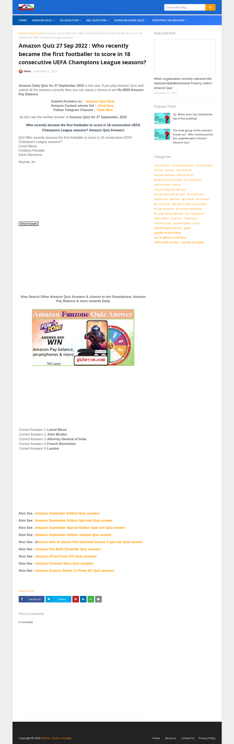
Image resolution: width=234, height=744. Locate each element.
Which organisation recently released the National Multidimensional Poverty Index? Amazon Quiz (183, 83)
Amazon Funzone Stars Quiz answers (64, 563)
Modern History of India (168, 180)
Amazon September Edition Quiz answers (67, 513)
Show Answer (28, 223)
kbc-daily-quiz (162, 204)
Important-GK (184, 170)
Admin (27, 71)
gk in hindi (188, 199)
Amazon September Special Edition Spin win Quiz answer (80, 527)
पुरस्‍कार (187, 228)
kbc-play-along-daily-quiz (168, 213)
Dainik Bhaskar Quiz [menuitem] (129, 20)
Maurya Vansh (185, 175)
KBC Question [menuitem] (96, 20)
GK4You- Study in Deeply (56, 738)
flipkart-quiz (161, 199)
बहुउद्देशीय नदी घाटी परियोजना (167, 233)
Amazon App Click (100, 101)
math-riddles (161, 218)
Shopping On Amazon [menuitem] (168, 20)
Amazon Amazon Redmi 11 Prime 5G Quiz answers (74, 570)
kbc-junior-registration (189, 208)
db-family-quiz (195, 194)
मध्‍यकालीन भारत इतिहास (192, 242)
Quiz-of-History (193, 180)
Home (22, 33)
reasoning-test (182, 223)
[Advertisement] (83, 192)
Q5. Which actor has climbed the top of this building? (192, 116)
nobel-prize (191, 218)
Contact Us (188, 738)
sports (196, 223)
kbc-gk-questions (164, 208)
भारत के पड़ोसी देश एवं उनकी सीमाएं (170, 238)
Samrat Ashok (162, 184)
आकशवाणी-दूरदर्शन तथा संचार (168, 228)
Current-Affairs (204, 165)
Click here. (106, 105)
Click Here (105, 110)
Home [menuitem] (23, 20)
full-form (175, 199)
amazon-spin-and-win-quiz (169, 194)
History (170, 170)
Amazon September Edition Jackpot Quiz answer (73, 535)
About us (170, 738)
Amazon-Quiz (36, 33)
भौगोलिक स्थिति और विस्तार (166, 242)
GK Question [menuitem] (69, 20)
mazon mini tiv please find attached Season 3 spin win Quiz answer (90, 542)
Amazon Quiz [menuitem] (42, 20)
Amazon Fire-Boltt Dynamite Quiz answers (68, 549)
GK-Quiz (158, 170)
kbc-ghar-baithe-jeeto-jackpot (189, 204)
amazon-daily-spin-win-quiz (170, 189)
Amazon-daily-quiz (183, 165)
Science (176, 184)
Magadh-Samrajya (164, 175)
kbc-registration (194, 213)
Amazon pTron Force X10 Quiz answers (66, 556)
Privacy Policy (207, 738)
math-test (176, 218)
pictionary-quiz (162, 223)
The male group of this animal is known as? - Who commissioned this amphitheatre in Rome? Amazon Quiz (193, 136)
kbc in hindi (202, 199)
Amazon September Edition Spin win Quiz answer (74, 520)
